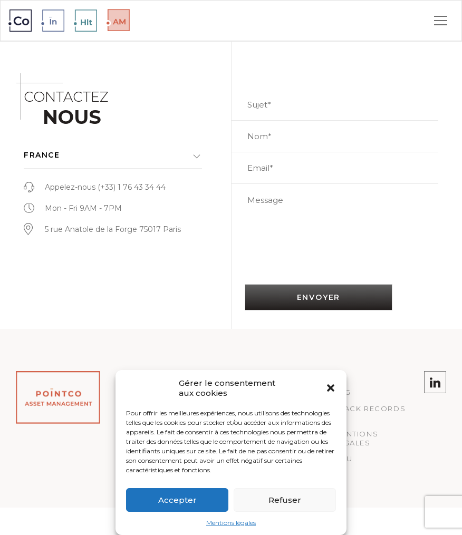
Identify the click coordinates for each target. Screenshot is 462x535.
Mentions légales (231, 523)
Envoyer (318, 297)
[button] (330, 388)
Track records (370, 408)
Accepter (177, 500)
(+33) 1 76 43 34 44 (132, 187)
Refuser (284, 500)
